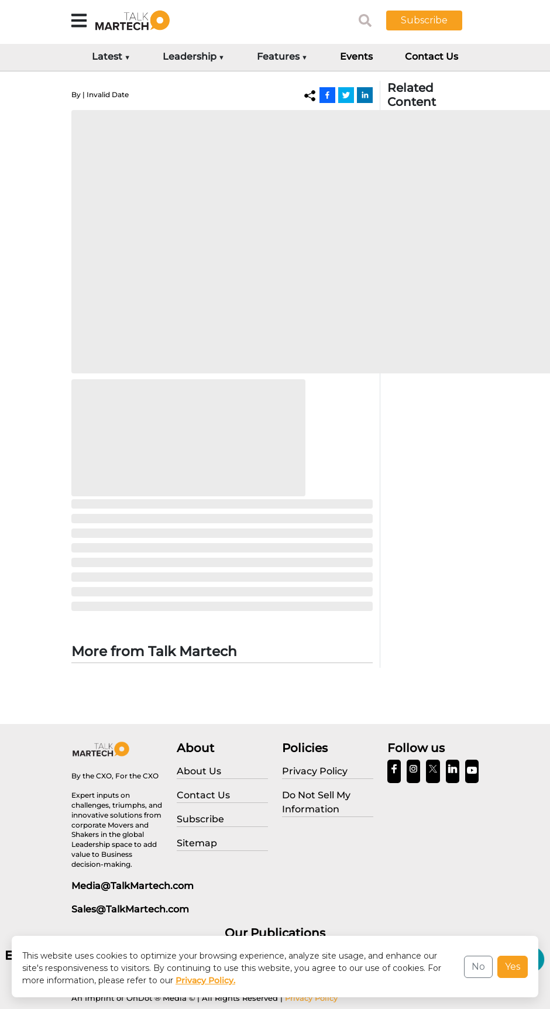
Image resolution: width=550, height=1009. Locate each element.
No (478, 966)
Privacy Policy (311, 998)
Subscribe (424, 20)
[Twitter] (346, 94)
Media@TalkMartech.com (132, 885)
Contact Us (431, 56)
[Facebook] (327, 94)
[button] (433, 20)
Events (356, 56)
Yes (512, 966)
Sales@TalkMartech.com (130, 909)
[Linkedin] (365, 94)
